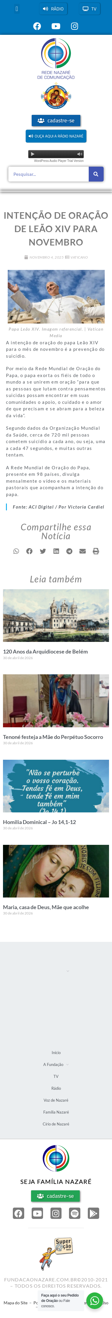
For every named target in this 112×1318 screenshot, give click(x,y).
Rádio (47, 998)
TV (44, 984)
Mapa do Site (15, 1302)
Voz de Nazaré (55, 1012)
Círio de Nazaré (56, 1039)
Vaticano (79, 257)
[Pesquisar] (96, 174)
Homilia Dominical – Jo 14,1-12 (39, 822)
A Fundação (55, 971)
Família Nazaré (56, 1025)
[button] (17, 9)
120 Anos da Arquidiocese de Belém (45, 651)
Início (47, 957)
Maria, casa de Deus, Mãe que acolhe (46, 907)
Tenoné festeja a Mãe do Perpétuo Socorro (53, 737)
